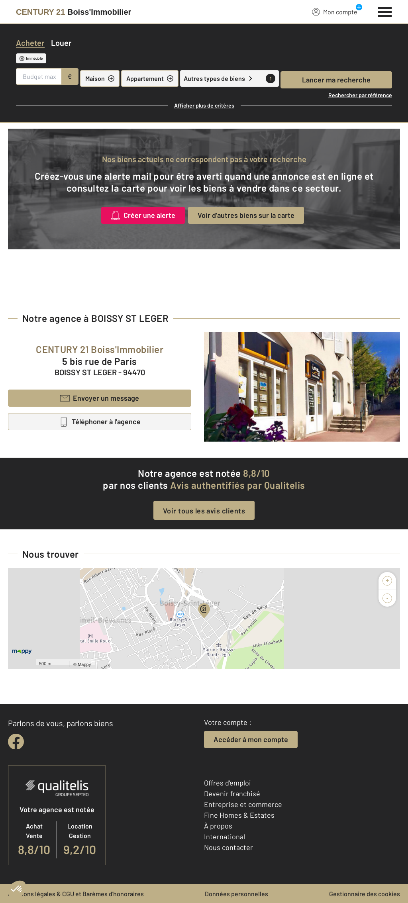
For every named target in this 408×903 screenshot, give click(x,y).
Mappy (84, 664)
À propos (218, 825)
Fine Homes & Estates (239, 815)
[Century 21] (73, 12)
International (224, 836)
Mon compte (334, 11)
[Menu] (385, 11)
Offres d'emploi (227, 782)
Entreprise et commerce (243, 804)
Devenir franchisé (232, 793)
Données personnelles (236, 893)
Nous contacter (228, 847)
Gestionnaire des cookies (364, 893)
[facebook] (16, 742)
